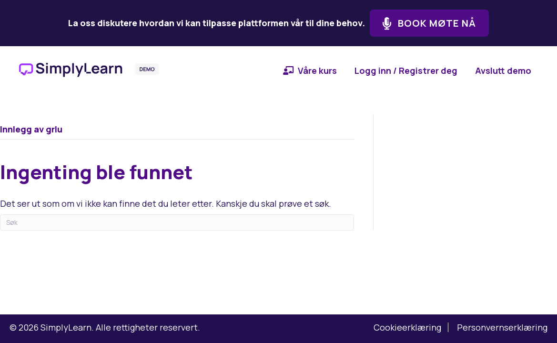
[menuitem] (310, 70)
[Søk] (177, 222)
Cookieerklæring (407, 327)
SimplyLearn (66, 327)
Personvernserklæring (502, 327)
